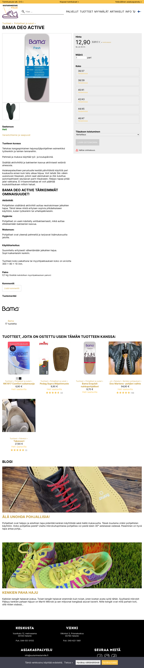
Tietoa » (68, 662)
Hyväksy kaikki (110, 662)
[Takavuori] (18, 426)
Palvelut (72, 11)
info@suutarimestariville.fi (36, 655)
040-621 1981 (74, 640)
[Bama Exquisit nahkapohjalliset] (89, 369)
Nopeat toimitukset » (69, 2)
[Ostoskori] (134, 11)
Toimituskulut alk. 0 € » (12, 2)
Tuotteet (86, 11)
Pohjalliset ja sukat (25, 23)
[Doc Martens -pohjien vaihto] (125, 369)
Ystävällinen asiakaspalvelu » (128, 2)
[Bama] (10, 315)
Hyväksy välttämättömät (88, 662)
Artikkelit (117, 11)
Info (128, 11)
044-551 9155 (27, 640)
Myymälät (101, 11)
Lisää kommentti (11, 288)
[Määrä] (81, 57)
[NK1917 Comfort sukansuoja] (18, 369)
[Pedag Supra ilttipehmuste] (54, 369)
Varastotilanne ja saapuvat (16, 135)
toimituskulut (107, 42)
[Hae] (42, 11)
